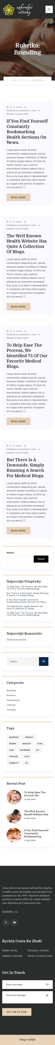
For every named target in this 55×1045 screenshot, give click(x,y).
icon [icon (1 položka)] (11, 750)
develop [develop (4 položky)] (27, 744)
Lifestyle (11, 705)
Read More (18, 197)
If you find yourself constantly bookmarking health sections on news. (27, 132)
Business (11, 695)
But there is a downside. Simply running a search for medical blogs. (27, 594)
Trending (11, 710)
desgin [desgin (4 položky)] (12, 744)
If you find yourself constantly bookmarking (36, 833)
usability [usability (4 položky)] (14, 763)
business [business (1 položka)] (13, 737)
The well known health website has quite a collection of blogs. (25, 607)
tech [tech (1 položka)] (26, 756)
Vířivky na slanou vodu (40, 956)
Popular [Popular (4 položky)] (13, 756)
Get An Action (17, 1012)
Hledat (10, 553)
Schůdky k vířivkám (38, 950)
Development (13, 700)
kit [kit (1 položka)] (37, 750)
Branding (11, 691)
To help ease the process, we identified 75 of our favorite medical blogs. (27, 356)
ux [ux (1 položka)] (26, 763)
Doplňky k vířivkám (12, 956)
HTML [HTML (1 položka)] (40, 744)
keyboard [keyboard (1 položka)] (25, 750)
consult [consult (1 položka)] (29, 737)
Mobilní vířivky (10, 950)
